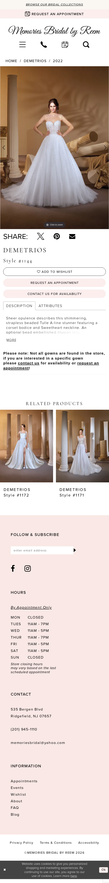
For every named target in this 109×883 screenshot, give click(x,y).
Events (17, 791)
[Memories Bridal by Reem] (54, 31)
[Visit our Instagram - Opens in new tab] (27, 572)
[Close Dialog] (5, 873)
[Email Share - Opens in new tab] (72, 237)
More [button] (12, 343)
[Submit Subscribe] (74, 553)
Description (19, 308)
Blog (15, 818)
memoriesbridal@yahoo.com (38, 746)
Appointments (24, 784)
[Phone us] (43, 45)
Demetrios (35, 61)
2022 (58, 61)
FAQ (15, 811)
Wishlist (18, 798)
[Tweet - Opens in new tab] (40, 236)
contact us (28, 366)
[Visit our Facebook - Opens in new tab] (13, 572)
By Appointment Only (31, 611)
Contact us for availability (54, 295)
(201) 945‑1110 (24, 733)
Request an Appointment (55, 284)
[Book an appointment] (54, 14)
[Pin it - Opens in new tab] (57, 236)
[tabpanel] (54, 148)
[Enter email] (44, 553)
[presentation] (26, 449)
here (73, 879)
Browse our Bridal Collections (54, 4)
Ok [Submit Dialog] (103, 873)
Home (11, 61)
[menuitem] (22, 45)
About (16, 804)
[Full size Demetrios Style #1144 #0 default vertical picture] (54, 148)
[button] (22, 45)
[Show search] (86, 45)
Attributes (50, 308)
